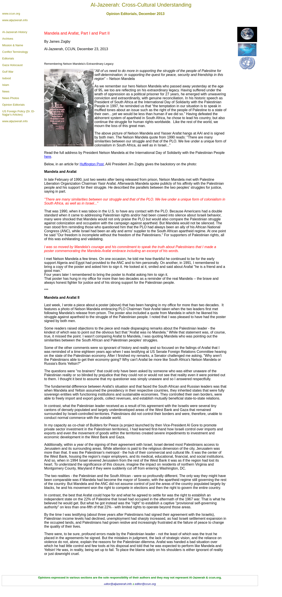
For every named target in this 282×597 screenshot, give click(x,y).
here (47, 156)
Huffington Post (92, 164)
